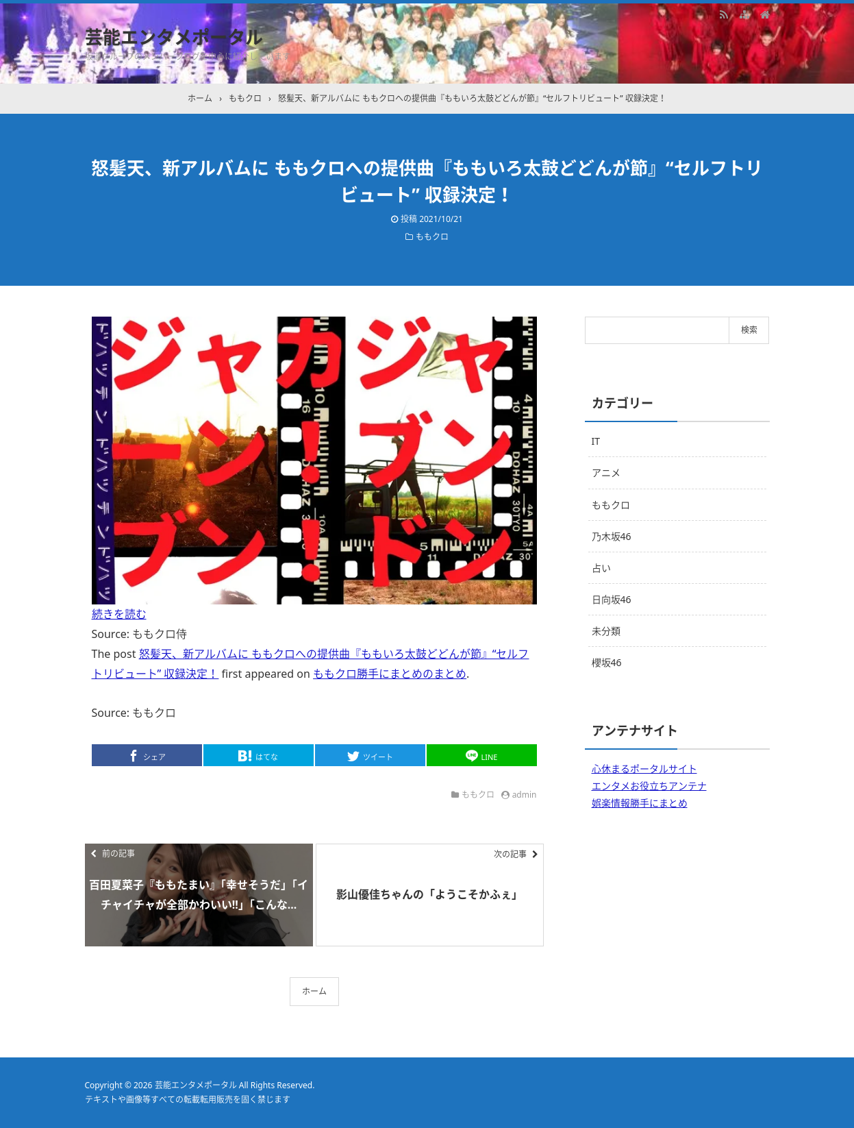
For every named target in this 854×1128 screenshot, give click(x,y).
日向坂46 (611, 599)
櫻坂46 (607, 662)
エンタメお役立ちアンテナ (649, 785)
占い (601, 567)
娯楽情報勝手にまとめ (640, 802)
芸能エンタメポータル (174, 37)
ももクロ (432, 237)
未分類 (606, 630)
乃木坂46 (611, 536)
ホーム (314, 991)
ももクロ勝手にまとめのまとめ (389, 673)
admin (524, 794)
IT (596, 440)
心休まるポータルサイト (644, 768)
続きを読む (119, 614)
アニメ (606, 472)
